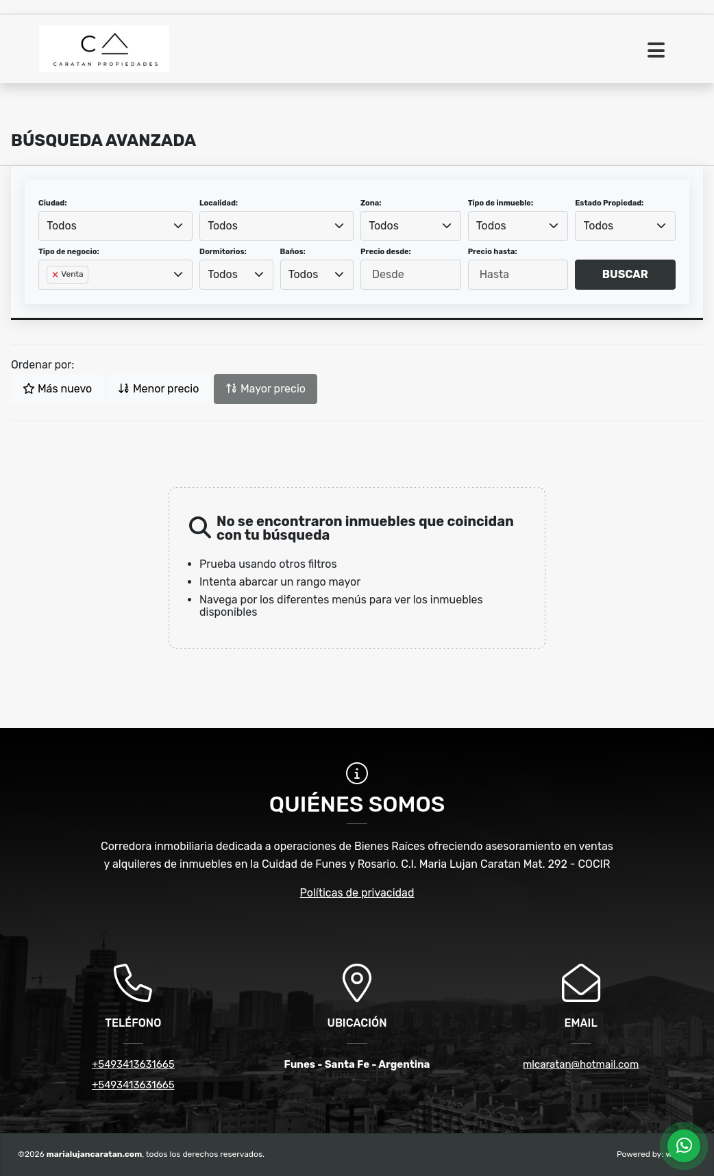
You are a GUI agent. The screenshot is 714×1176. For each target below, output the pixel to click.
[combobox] (115, 226)
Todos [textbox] (62, 225)
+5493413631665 (133, 1064)
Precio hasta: (492, 251)
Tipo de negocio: (68, 251)
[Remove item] (56, 274)
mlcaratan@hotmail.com (581, 1064)
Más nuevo (57, 388)
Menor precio (158, 388)
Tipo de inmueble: (500, 203)
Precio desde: (385, 251)
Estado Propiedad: (609, 203)
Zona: (371, 203)
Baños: (293, 251)
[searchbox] (51, 296)
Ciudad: (52, 203)
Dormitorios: (223, 251)
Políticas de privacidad (357, 892)
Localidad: (218, 203)
